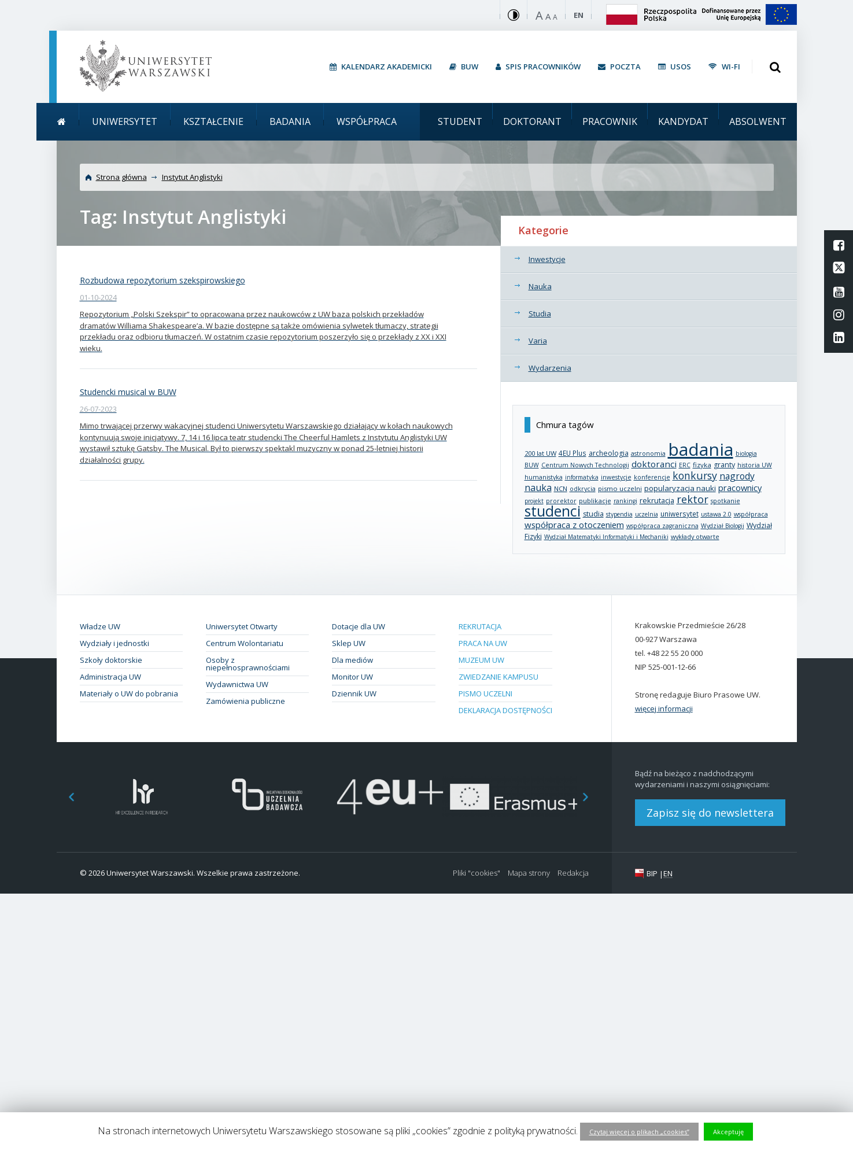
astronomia (648, 453)
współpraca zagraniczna (662, 526)
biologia (746, 453)
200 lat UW (540, 453)
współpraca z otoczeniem (574, 524)
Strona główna (121, 177)
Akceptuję (728, 1131)
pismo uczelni (620, 488)
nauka (538, 487)
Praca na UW (483, 643)
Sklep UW (348, 643)
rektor (692, 499)
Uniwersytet (124, 121)
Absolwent (757, 121)
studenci (553, 511)
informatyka (582, 477)
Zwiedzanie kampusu (498, 677)
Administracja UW (110, 677)
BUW (532, 465)
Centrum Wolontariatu (244, 643)
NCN (560, 488)
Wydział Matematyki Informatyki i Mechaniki (606, 537)
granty (724, 465)
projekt (534, 501)
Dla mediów (352, 660)
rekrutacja (657, 500)
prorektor (561, 501)
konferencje (652, 477)
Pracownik (609, 121)
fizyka (702, 464)
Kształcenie (213, 121)
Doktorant (532, 121)
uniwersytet (679, 513)
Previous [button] (65, 796)
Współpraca (367, 121)
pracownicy (740, 487)
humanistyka (544, 477)
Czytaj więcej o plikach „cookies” (639, 1131)
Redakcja (573, 873)
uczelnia (646, 514)
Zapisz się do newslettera (710, 813)
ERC (684, 465)
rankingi (625, 501)
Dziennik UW (354, 693)
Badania (290, 121)
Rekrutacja (480, 626)
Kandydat (683, 121)
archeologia (609, 453)
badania (700, 449)
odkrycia (583, 489)
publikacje (595, 500)
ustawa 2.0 (716, 514)
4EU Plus (572, 453)
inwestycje (616, 477)
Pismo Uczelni (485, 693)
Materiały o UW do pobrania (129, 693)
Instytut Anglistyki (192, 177)
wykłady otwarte (695, 536)
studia (593, 514)
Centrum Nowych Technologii (585, 465)
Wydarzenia (550, 368)
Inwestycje (547, 259)
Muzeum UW (481, 660)
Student (460, 121)
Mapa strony (529, 873)
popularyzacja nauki (680, 488)
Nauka (540, 286)
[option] (142, 796)
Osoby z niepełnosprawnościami (248, 664)
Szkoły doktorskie (111, 660)
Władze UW (100, 626)
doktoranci (654, 464)
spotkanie (725, 500)
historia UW (754, 465)
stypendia (619, 514)
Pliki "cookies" (476, 873)
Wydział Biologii (722, 526)
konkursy (695, 475)
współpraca (751, 514)
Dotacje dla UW (358, 626)
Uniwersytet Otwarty (242, 626)
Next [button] (591, 796)
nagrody (737, 476)
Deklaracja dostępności (505, 710)
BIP (652, 873)
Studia (540, 313)
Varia (538, 340)
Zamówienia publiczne (245, 701)
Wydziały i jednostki (114, 643)
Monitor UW (352, 677)
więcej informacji (664, 708)
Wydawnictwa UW (237, 684)
